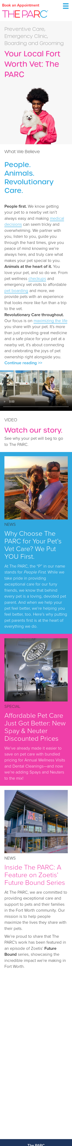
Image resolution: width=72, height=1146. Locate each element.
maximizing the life (50, 320)
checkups (37, 278)
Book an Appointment (20, 5)
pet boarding (16, 290)
